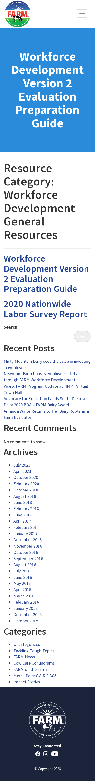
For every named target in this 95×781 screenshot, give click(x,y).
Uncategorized (26, 644)
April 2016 (22, 589)
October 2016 (25, 552)
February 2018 (26, 508)
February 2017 (26, 527)
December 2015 (27, 614)
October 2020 (25, 477)
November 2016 (27, 546)
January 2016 (25, 608)
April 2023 (22, 471)
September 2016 (28, 558)
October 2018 (25, 490)
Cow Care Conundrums (34, 663)
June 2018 (22, 502)
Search (10, 327)
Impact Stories (26, 681)
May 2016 (22, 583)
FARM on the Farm (30, 669)
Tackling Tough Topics (33, 650)
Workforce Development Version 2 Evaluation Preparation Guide (46, 273)
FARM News (24, 657)
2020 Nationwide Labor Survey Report (45, 309)
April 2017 (22, 521)
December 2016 (27, 539)
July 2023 (21, 465)
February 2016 (26, 602)
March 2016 (23, 596)
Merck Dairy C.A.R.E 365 (34, 675)
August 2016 (24, 564)
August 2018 (24, 496)
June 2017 (22, 515)
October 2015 (25, 621)
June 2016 (22, 577)
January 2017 (25, 533)
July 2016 (21, 571)
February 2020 (26, 483)
